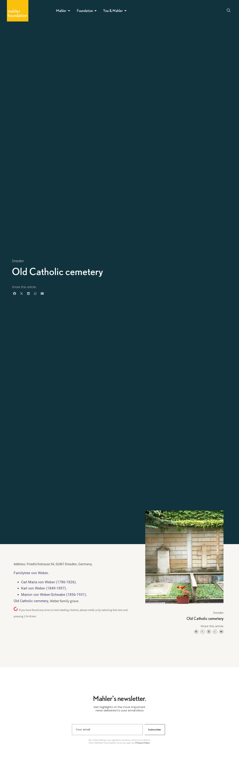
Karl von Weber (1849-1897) (43, 588)
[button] (14, 293)
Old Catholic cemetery (31, 601)
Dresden (18, 261)
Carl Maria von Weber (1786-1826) (48, 582)
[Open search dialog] (228, 11)
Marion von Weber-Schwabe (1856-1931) (53, 594)
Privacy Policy (142, 743)
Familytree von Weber (31, 573)
